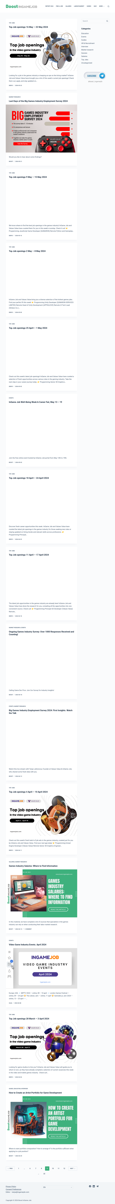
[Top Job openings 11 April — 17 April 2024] (41, 578)
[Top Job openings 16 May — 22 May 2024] (41, 50)
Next (72, 1168)
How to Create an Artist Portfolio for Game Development (35, 1092)
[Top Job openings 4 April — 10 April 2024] (41, 815)
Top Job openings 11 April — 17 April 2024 (29, 555)
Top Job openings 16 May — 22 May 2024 (28, 27)
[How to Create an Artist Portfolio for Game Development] (41, 1120)
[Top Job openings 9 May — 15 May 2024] (41, 201)
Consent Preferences (13, 1189)
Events (11, 398)
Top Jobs (12, 23)
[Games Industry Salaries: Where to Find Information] (41, 893)
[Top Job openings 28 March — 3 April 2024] (41, 1042)
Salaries (68, 6)
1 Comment (28, 929)
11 (58, 1168)
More (102, 6)
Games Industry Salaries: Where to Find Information (33, 866)
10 (53, 1168)
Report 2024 (49, 6)
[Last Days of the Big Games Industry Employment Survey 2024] (41, 129)
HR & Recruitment (87, 43)
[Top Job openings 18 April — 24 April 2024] (41, 501)
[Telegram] (97, 1186)
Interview (24, 1088)
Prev (10, 1168)
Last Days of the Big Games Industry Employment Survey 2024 (38, 101)
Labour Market (79, 6)
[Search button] (107, 21)
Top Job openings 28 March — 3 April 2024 (29, 1018)
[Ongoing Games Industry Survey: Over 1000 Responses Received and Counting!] (41, 662)
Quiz (95, 6)
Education (17, 1088)
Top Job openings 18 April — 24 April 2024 (29, 478)
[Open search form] (108, 6)
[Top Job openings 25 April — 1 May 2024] (41, 351)
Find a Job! (59, 6)
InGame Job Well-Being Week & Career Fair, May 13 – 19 (35, 402)
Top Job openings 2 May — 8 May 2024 (27, 251)
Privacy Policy (11, 1187)
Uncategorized (86, 63)
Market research (15, 97)
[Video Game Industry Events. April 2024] (41, 968)
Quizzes (84, 53)
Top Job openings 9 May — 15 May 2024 (28, 177)
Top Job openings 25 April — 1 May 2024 (28, 328)
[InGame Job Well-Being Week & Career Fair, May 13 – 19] (41, 430)
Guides (89, 6)
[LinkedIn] (94, 1186)
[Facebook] (90, 1186)
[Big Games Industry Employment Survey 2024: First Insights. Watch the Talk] (41, 741)
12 (64, 1168)
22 (44, 1174)
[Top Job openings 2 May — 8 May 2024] (41, 275)
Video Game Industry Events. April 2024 (27, 944)
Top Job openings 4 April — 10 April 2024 (28, 792)
